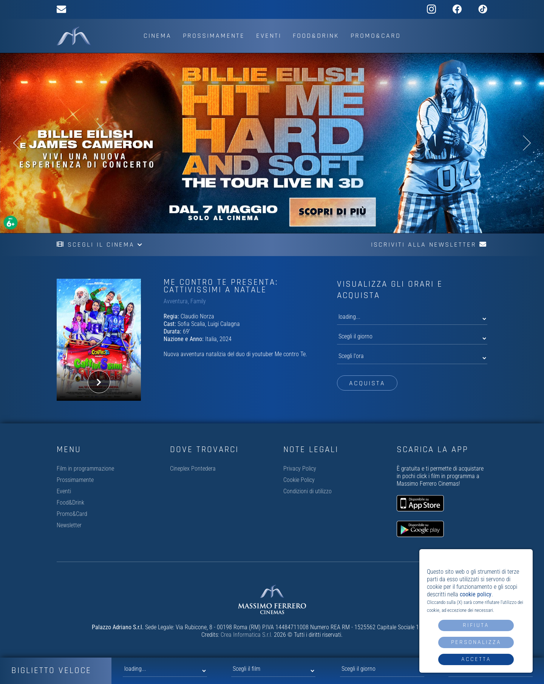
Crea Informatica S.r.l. (246, 634)
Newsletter (69, 525)
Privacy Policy (299, 468)
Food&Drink (316, 35)
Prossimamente (214, 35)
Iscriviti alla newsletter (429, 244)
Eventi (268, 35)
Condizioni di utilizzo (307, 491)
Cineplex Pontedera (193, 468)
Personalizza (476, 642)
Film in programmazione (85, 468)
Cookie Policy (299, 479)
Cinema (158, 35)
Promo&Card (376, 35)
